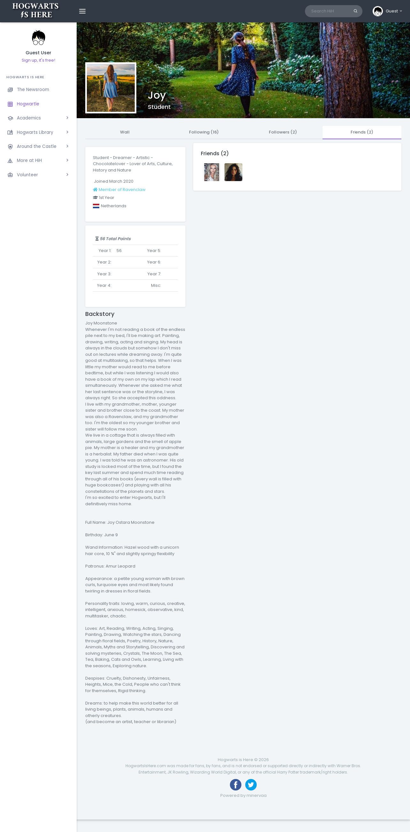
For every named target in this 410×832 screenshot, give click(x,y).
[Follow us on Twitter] (251, 784)
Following (204, 132)
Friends (362, 132)
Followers (283, 132)
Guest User (38, 52)
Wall (125, 132)
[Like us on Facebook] (235, 784)
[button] (388, 11)
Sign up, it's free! (38, 60)
